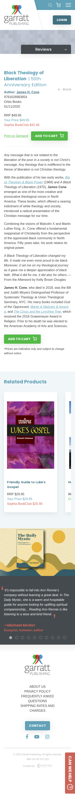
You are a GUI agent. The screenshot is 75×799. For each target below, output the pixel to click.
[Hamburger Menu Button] (68, 5)
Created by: (37, 766)
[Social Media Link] (27, 737)
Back (64, 89)
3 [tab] (23, 638)
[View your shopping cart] (58, 5)
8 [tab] (53, 638)
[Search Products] (50, 5)
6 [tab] (41, 638)
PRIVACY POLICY (37, 691)
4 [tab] (29, 638)
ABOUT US (37, 686)
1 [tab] (11, 638)
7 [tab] (47, 638)
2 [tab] (17, 638)
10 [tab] (65, 638)
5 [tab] (35, 638)
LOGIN (62, 20)
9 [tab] (59, 638)
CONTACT (37, 725)
